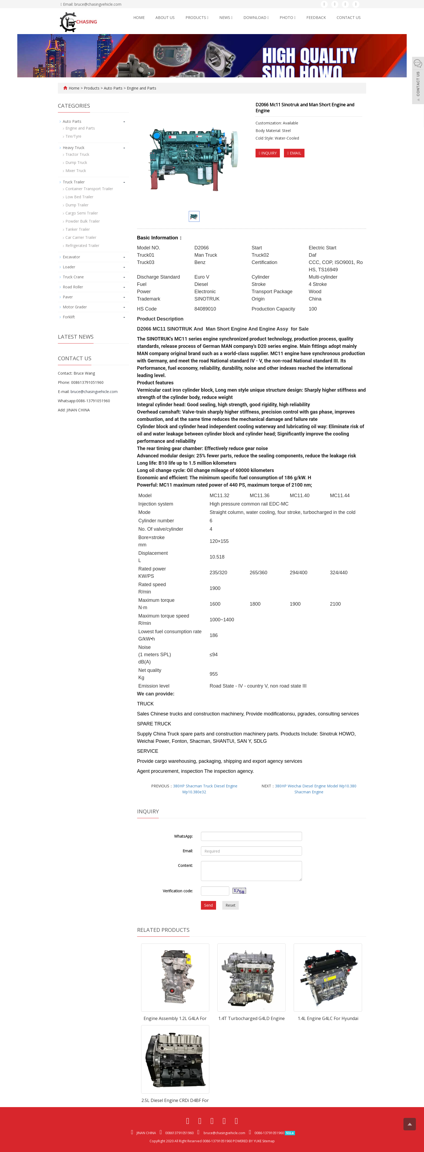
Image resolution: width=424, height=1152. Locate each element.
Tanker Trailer (77, 229)
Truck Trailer (74, 181)
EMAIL (294, 153)
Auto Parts (113, 88)
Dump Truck (76, 162)
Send (208, 905)
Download (256, 17)
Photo (288, 17)
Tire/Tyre (73, 136)
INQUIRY (268, 153)
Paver (68, 296)
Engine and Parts (141, 88)
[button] (207, 17)
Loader (69, 266)
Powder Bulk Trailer (82, 221)
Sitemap (268, 1141)
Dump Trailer (76, 204)
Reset (231, 905)
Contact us (349, 17)
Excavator (71, 256)
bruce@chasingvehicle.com (94, 391)
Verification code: (178, 890)
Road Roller (73, 286)
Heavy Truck (73, 147)
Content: (185, 865)
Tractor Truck (77, 154)
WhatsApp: (183, 836)
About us (165, 17)
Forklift (69, 316)
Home (139, 17)
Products (197, 17)
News (226, 17)
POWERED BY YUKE (247, 1141)
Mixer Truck (75, 170)
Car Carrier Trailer (80, 237)
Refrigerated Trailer (82, 245)
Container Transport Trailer (89, 188)
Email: (188, 850)
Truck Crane (73, 276)
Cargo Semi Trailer (81, 213)
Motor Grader (75, 306)
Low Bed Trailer (79, 196)
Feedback (316, 17)
